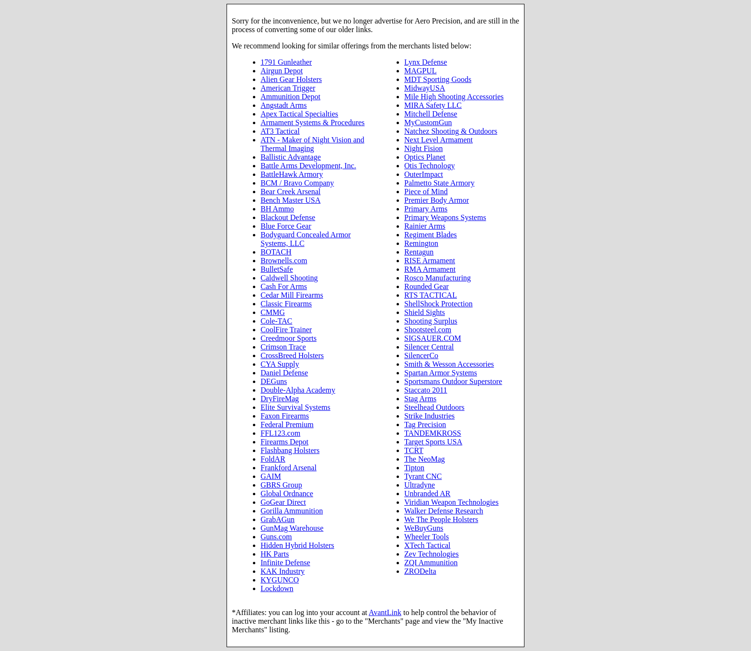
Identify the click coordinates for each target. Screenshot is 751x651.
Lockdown (277, 588)
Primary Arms (425, 209)
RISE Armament (429, 260)
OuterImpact (423, 174)
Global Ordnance (287, 493)
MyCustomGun (428, 122)
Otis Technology (429, 166)
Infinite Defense (285, 562)
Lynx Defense (425, 62)
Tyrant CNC (423, 476)
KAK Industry (283, 571)
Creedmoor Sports (289, 338)
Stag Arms (420, 399)
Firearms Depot (284, 442)
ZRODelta (420, 571)
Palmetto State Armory (439, 183)
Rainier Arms (424, 226)
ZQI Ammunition (431, 562)
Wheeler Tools (426, 537)
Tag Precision (425, 424)
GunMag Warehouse (292, 528)
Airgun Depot (282, 71)
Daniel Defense (284, 373)
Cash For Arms (284, 286)
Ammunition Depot (290, 97)
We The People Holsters (441, 519)
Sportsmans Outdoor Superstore (453, 381)
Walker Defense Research (443, 511)
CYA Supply (280, 364)
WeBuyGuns (423, 528)
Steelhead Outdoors (434, 407)
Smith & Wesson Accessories (449, 364)
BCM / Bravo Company (297, 183)
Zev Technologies (431, 554)
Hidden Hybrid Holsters (297, 545)
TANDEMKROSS (432, 433)
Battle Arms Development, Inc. (308, 166)
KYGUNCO (280, 580)
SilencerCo (421, 355)
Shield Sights (424, 312)
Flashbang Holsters (290, 450)
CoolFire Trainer (286, 330)
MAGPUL (420, 71)
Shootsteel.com (427, 330)
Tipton (414, 468)
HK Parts (275, 554)
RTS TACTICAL (430, 295)
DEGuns (274, 381)
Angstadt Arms (284, 105)
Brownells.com (284, 260)
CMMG (273, 312)
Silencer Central (429, 347)
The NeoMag (424, 459)
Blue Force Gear (286, 226)
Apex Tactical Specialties (299, 114)
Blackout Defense (288, 217)
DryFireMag (280, 399)
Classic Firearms (286, 304)
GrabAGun (278, 519)
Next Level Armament (438, 140)
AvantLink (385, 612)
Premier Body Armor (436, 200)
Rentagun (418, 252)
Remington (421, 243)
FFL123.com (280, 433)
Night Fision (423, 148)
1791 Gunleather (286, 62)
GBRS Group (281, 485)
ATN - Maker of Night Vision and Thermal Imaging (312, 144)
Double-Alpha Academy (298, 390)
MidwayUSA (424, 88)
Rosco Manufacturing (437, 278)
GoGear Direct (283, 502)
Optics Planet (424, 157)
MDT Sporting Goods (437, 79)
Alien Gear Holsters (291, 79)
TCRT (413, 450)
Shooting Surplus (430, 321)
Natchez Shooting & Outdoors (450, 131)
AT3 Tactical (280, 131)
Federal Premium (287, 424)
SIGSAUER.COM (432, 338)
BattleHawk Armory (292, 174)
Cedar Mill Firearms (292, 295)
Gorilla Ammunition (292, 511)
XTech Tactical (427, 545)
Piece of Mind (426, 191)
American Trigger (288, 88)
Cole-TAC (276, 321)
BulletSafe (277, 269)
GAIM (271, 476)
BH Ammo (277, 209)
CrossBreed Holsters (292, 355)
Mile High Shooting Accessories (454, 97)
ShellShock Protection (438, 304)
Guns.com (276, 537)
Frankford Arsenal (289, 468)
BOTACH (276, 252)
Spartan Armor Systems (440, 373)
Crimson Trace (283, 347)
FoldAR (273, 459)
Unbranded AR (427, 493)
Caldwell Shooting (289, 278)
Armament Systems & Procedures (312, 122)
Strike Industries (429, 416)
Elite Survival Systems (295, 407)
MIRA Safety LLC (433, 105)
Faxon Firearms (285, 416)
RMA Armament (429, 269)
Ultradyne (419, 485)
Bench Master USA (290, 200)
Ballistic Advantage (291, 157)
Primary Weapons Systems (445, 217)
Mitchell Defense (430, 114)
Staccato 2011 (425, 390)
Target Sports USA (433, 442)
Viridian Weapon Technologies (451, 502)
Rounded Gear (426, 286)
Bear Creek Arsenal (290, 191)
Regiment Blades (430, 235)
